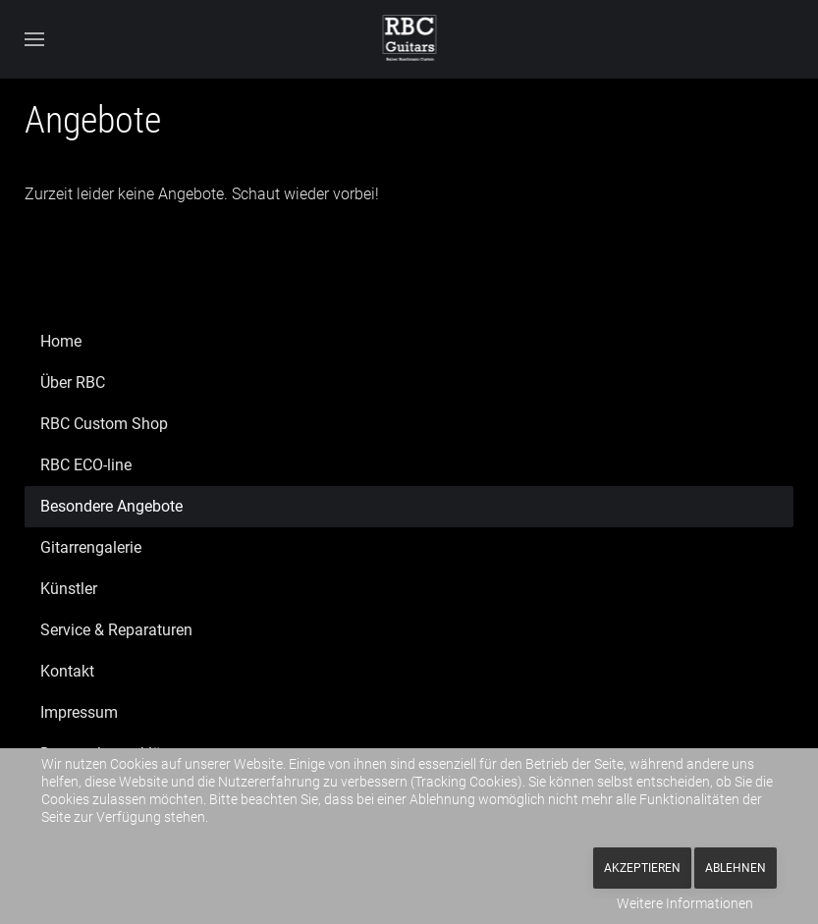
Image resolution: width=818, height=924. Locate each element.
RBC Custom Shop (104, 423)
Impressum (79, 712)
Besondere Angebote (111, 506)
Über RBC (72, 382)
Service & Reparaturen (116, 630)
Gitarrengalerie (90, 547)
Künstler (68, 588)
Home (61, 341)
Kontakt (67, 671)
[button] (34, 39)
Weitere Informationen (685, 903)
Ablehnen (735, 868)
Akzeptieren (642, 868)
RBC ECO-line (86, 465)
